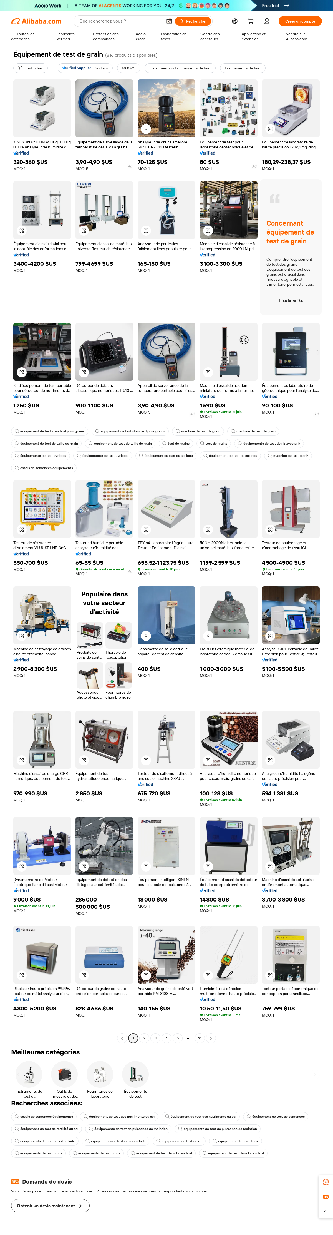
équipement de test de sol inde (166, 456)
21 (199, 1038)
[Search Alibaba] (120, 21)
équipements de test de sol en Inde (45, 1141)
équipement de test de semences (276, 1116)
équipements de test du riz (38, 1153)
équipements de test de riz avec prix (269, 443)
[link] (326, 1182)
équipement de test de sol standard (161, 1153)
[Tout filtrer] (30, 68)
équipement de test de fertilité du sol (46, 1129)
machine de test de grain (198, 431)
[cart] (252, 22)
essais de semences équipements (44, 468)
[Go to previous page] (122, 1038)
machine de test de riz (288, 456)
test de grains (176, 443)
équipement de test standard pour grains (50, 431)
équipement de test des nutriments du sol (119, 1116)
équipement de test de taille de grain (46, 443)
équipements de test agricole (40, 456)
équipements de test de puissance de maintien (128, 1129)
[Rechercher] (193, 21)
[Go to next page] (211, 1038)
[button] (169, 21)
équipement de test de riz (179, 1141)
